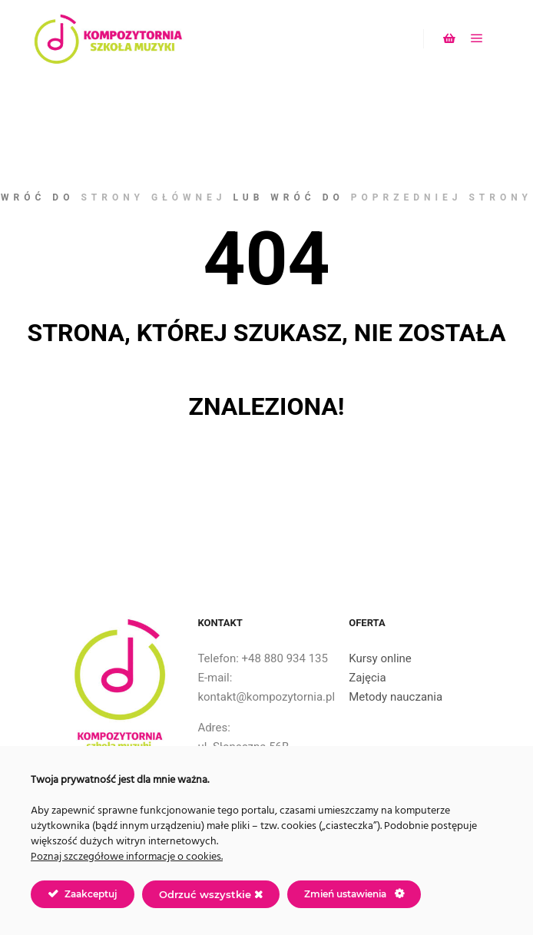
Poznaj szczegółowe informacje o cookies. (127, 857)
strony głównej (153, 197)
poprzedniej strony (441, 197)
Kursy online (380, 658)
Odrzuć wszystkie (211, 894)
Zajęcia (367, 678)
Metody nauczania (395, 697)
